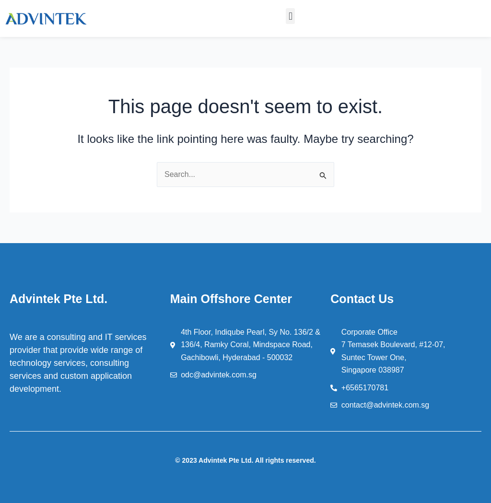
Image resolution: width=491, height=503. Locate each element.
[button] (290, 16)
